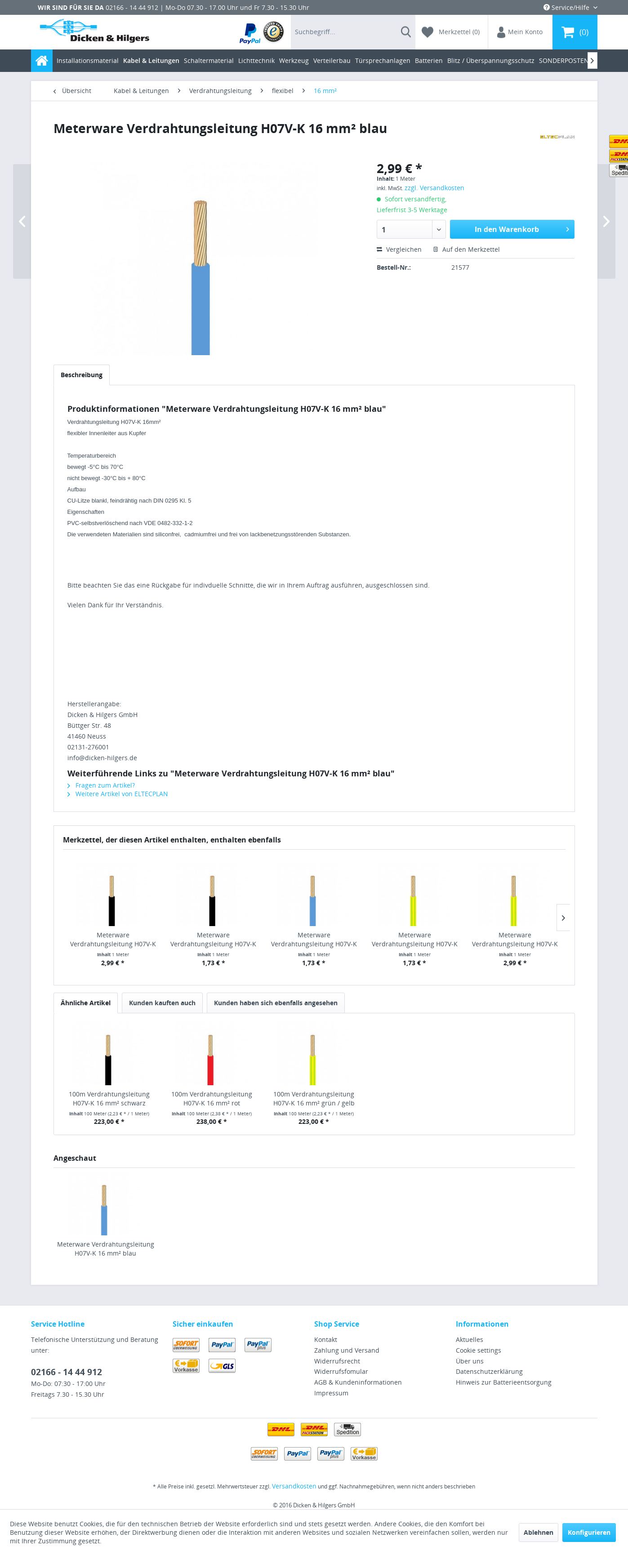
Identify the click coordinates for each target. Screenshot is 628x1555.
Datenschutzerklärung (489, 1371)
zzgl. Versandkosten (434, 187)
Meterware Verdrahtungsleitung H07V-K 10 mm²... (213, 940)
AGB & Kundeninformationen (358, 1382)
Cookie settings (478, 1350)
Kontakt (325, 1339)
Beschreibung (81, 374)
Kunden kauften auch (162, 1002)
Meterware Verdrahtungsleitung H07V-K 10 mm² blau (314, 940)
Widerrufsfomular (341, 1371)
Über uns (470, 1361)
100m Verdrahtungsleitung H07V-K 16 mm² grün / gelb (314, 1098)
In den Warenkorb (522, 228)
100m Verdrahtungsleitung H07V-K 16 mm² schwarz (109, 1098)
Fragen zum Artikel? (101, 785)
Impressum (331, 1393)
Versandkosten (294, 1486)
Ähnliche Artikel (86, 1002)
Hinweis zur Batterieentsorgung (504, 1382)
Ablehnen (538, 1532)
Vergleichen (399, 249)
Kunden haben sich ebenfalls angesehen (276, 1002)
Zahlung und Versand (346, 1350)
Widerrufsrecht (337, 1361)
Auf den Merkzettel (466, 249)
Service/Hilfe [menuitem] (567, 7)
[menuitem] (262, 32)
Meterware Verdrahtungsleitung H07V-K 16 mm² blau (105, 1248)
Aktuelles (469, 1339)
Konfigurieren (589, 1532)
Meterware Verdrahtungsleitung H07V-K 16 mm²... (113, 940)
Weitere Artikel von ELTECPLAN (117, 793)
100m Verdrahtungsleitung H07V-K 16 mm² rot (211, 1098)
